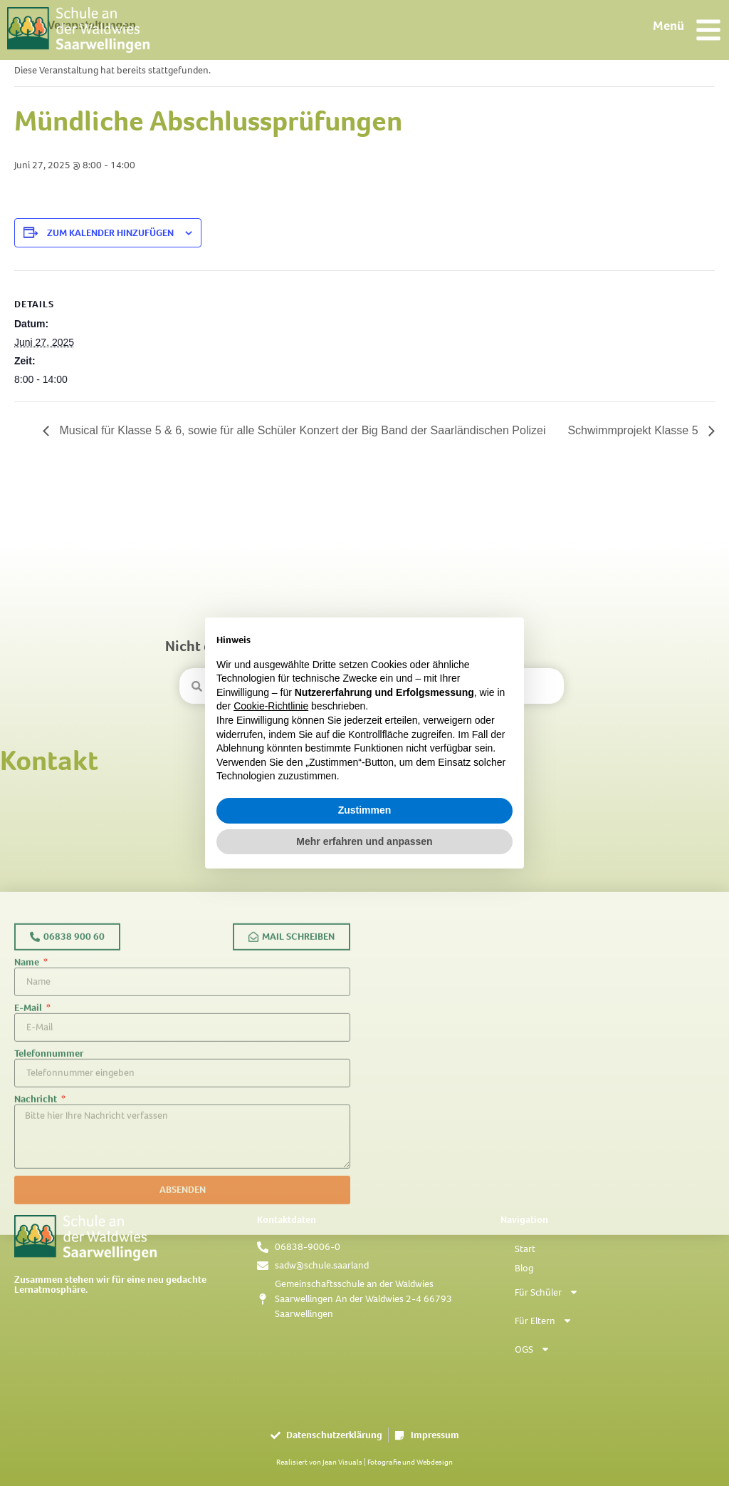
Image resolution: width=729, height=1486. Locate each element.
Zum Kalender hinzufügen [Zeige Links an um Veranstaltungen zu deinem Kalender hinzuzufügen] (110, 233)
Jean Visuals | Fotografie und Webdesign (387, 1462)
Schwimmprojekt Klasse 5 (634, 430)
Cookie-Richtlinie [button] (271, 706)
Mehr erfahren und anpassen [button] (364, 841)
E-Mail (29, 1137)
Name (27, 1091)
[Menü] (708, 29)
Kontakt (49, 760)
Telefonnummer (48, 1182)
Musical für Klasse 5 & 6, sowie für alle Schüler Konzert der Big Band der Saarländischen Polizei (300, 430)
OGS (532, 1349)
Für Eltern (543, 1320)
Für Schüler (547, 1292)
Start (525, 1249)
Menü (668, 25)
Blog (524, 1268)
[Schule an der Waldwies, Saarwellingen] (546, 1192)
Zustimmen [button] (365, 810)
